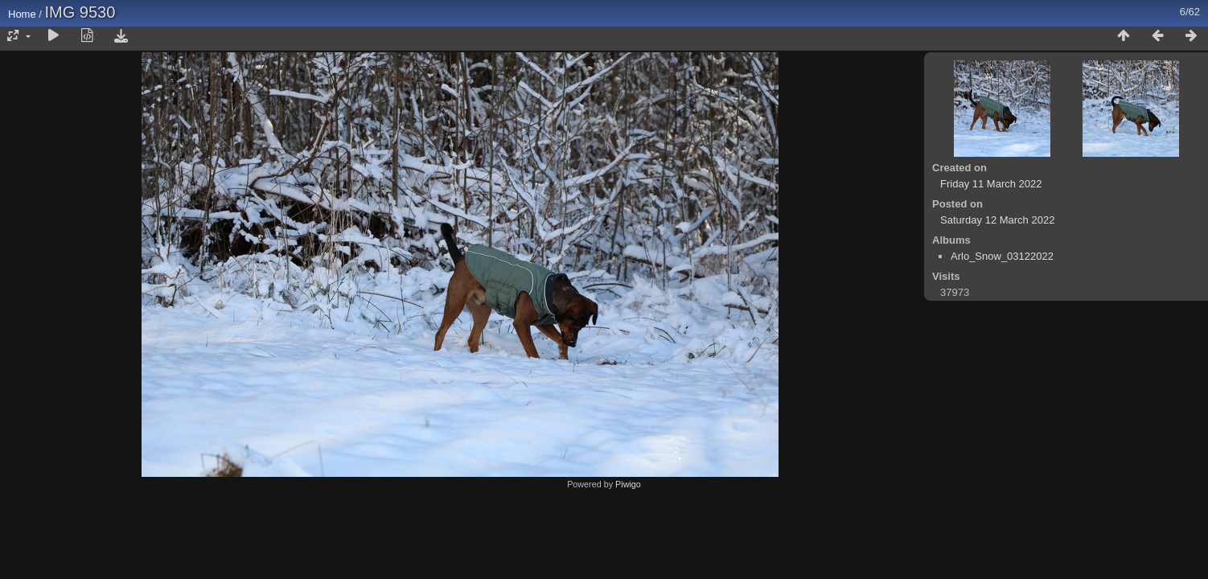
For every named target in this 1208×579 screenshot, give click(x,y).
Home (22, 14)
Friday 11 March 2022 (991, 184)
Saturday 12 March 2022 (997, 220)
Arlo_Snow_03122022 (1002, 256)
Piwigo (628, 484)
